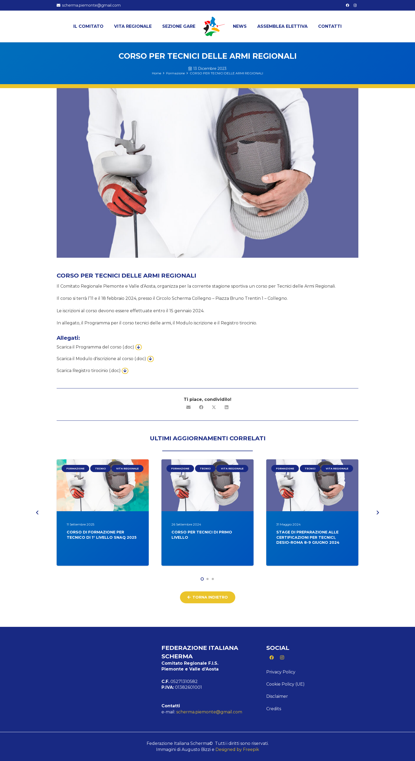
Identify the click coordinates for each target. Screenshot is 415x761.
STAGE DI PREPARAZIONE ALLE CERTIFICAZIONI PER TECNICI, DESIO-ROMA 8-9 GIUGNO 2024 (308, 537)
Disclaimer (277, 696)
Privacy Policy (280, 671)
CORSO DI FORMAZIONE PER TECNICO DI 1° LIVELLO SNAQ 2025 (102, 535)
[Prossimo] (377, 513)
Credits (273, 708)
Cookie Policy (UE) (285, 684)
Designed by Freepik (237, 749)
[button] (202, 579)
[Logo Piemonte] (214, 26)
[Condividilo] (201, 407)
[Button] (138, 347)
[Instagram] (355, 5)
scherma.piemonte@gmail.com (209, 711)
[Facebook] (347, 5)
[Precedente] (37, 513)
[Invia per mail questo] (188, 407)
